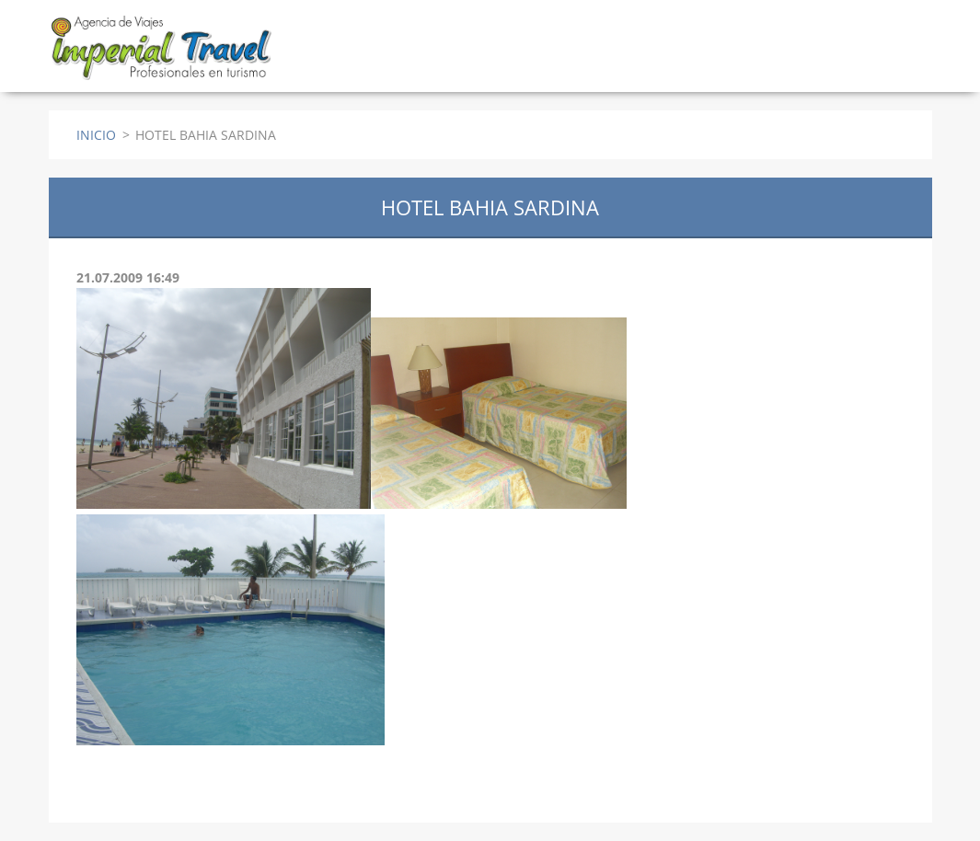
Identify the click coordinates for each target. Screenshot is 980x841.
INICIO (96, 135)
